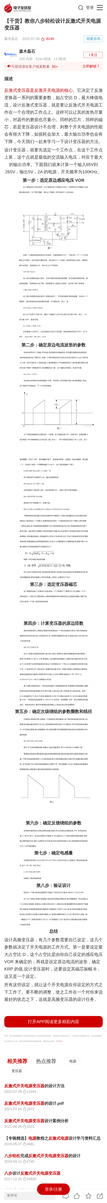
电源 (72, 1061)
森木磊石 (27, 51)
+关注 (93, 55)
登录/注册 (53, 1189)
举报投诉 (59, 1041)
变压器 (17, 1071)
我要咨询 (93, 39)
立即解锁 (91, 66)
